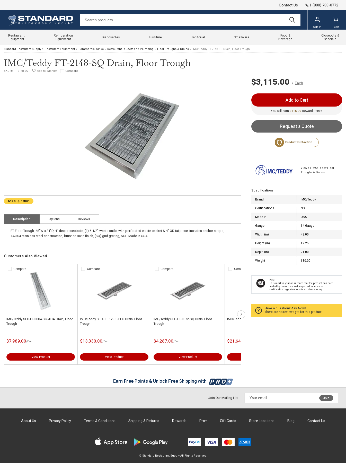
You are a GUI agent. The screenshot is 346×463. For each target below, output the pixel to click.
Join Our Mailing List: (223, 398)
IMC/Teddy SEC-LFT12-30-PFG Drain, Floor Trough (111, 321)
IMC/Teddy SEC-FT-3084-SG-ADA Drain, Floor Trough (39, 321)
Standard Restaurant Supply (22, 49)
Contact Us (288, 5)
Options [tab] (54, 219)
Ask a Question (19, 201)
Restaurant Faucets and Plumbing (130, 49)
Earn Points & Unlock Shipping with (173, 381)
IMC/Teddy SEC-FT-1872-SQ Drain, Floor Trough (183, 321)
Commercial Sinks (91, 49)
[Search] (190, 20)
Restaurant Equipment (60, 49)
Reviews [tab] (84, 219)
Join (326, 398)
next (241, 314)
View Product (40, 357)
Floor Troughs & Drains (173, 49)
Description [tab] (21, 219)
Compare (71, 71)
